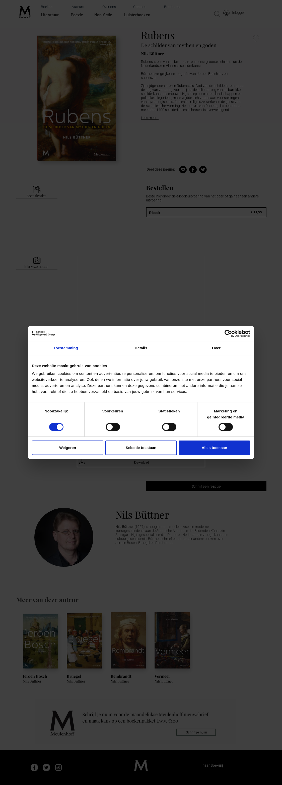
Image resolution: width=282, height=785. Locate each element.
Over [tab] (216, 348)
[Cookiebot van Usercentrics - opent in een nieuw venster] (228, 333)
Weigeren (67, 447)
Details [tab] (141, 348)
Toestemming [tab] (65, 348)
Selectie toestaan (141, 447)
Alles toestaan (214, 447)
